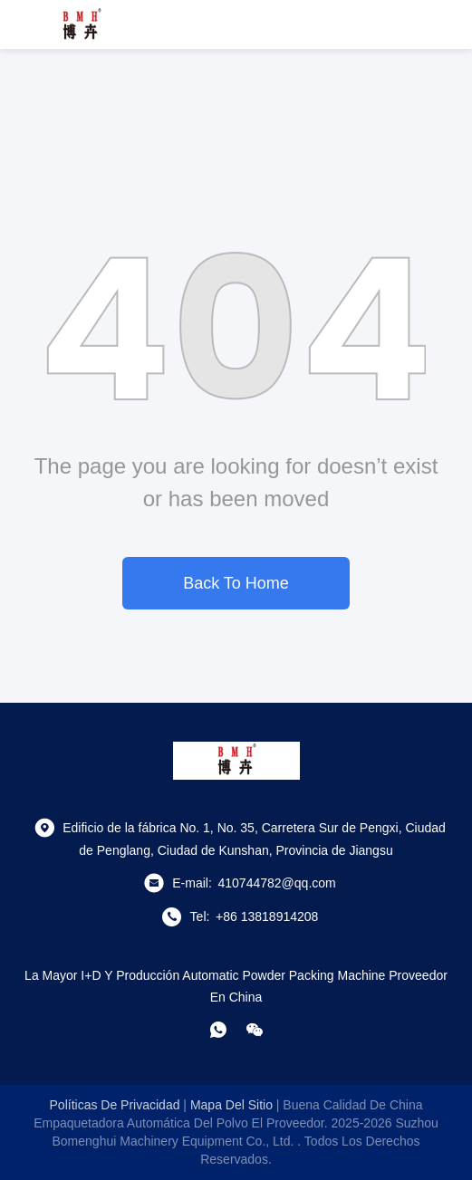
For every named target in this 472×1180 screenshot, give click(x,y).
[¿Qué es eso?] (218, 1030)
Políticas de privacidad (115, 1105)
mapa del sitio (231, 1105)
